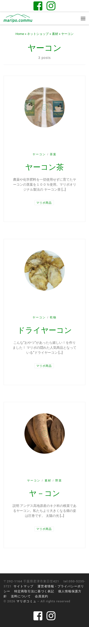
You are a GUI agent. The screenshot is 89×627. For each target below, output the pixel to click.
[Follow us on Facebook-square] (37, 6)
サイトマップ (23, 586)
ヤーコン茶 (44, 167)
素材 (55, 34)
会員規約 (41, 596)
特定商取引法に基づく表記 (34, 591)
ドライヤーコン (44, 330)
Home (19, 34)
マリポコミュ (26, 601)
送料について (21, 596)
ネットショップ (38, 34)
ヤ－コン (44, 493)
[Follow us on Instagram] (51, 6)
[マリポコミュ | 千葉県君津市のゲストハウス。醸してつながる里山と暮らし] (18, 18)
